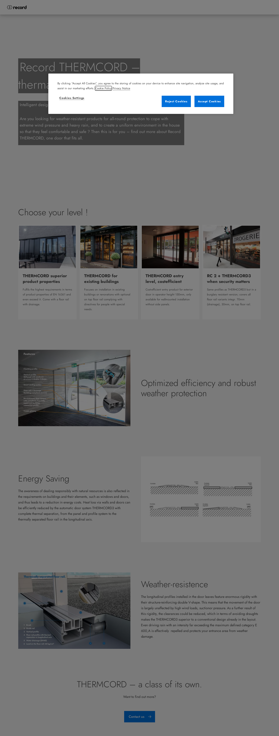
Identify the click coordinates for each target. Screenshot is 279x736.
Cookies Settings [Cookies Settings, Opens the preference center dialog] (71, 98)
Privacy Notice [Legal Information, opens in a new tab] (121, 88)
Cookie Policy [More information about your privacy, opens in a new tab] (103, 88)
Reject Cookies (176, 101)
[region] (140, 94)
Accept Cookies (209, 101)
